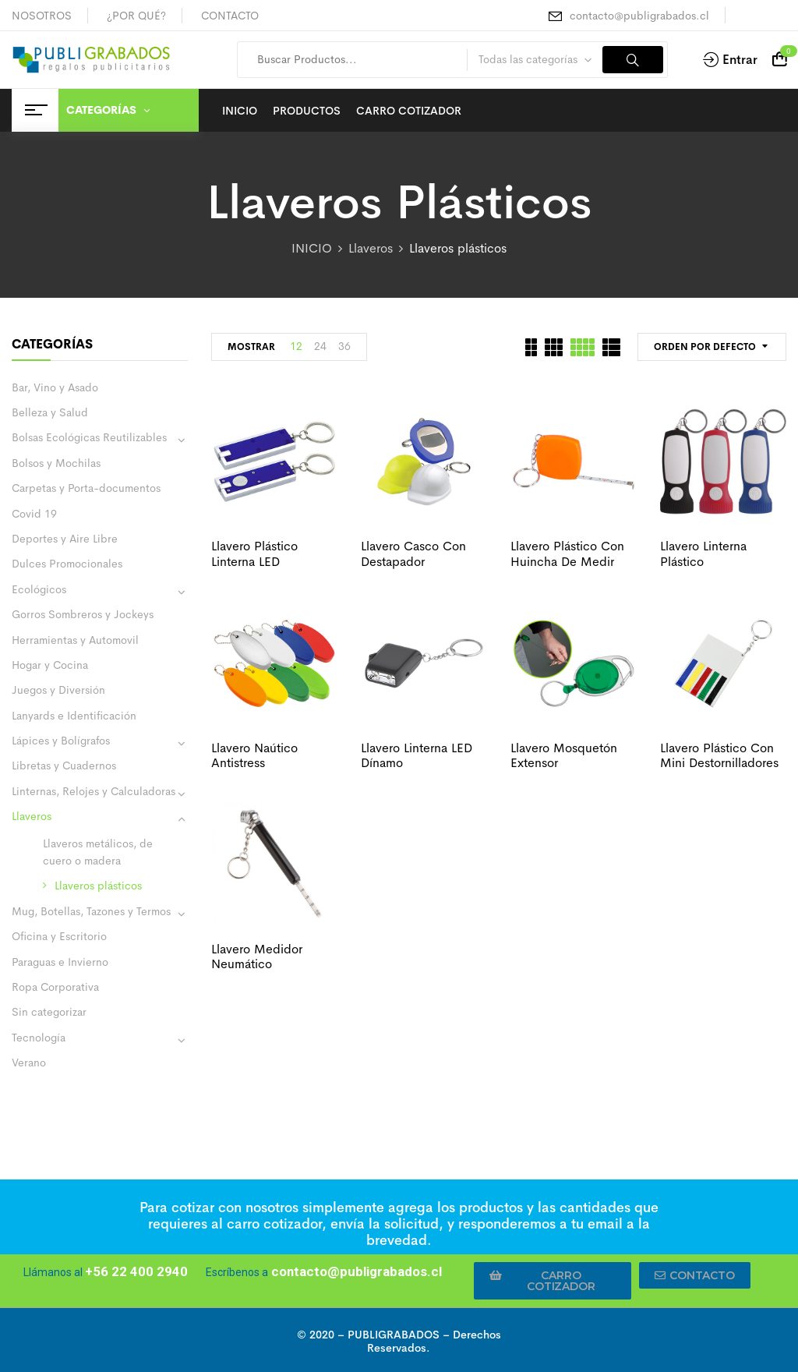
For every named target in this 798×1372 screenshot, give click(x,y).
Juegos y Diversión (58, 690)
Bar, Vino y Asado (55, 387)
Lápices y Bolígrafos (61, 741)
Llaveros (370, 248)
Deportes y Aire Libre (65, 539)
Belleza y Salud (50, 412)
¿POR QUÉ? (136, 16)
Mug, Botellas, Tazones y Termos (91, 911)
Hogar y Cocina (50, 665)
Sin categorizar (49, 1012)
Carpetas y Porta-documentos (86, 488)
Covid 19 (34, 514)
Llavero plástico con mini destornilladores (719, 755)
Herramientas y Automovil (75, 640)
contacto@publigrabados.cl (639, 16)
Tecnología (38, 1038)
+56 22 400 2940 (136, 1271)
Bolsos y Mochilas (56, 463)
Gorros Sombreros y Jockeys (83, 614)
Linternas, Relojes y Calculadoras (93, 791)
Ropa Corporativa (55, 987)
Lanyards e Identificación (74, 716)
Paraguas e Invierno (60, 962)
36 (344, 346)
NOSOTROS (42, 16)
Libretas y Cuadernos (64, 765)
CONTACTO (230, 16)
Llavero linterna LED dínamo (416, 755)
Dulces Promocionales (67, 564)
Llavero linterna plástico (703, 553)
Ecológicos (39, 589)
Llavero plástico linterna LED (254, 553)
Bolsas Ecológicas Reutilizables (89, 437)
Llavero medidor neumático (256, 956)
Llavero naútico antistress (254, 755)
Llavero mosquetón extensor (563, 755)
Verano (29, 1063)
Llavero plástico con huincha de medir (567, 553)
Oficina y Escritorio (59, 936)
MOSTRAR (251, 347)
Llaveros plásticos (98, 886)
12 (296, 346)
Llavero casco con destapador (413, 553)
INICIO (311, 248)
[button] (552, 1281)
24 (320, 346)
